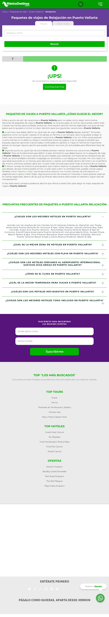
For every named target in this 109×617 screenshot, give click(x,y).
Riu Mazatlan (54, 437)
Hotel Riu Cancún (54, 446)
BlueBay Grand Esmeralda (54, 471)
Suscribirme (54, 352)
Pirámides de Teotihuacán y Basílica (54, 407)
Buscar (54, 44)
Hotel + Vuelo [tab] (63, 24)
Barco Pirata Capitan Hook (54, 417)
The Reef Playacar (54, 481)
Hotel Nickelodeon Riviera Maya (54, 442)
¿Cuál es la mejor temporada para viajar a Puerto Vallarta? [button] (57, 283)
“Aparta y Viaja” (25, 171)
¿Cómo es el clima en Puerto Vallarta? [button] (65, 274)
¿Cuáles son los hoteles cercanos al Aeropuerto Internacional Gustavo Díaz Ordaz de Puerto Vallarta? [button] (57, 264)
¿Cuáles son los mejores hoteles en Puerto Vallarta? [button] (59, 217)
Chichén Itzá (54, 412)
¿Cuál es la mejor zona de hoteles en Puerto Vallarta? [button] (59, 245)
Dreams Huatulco (54, 466)
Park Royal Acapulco (54, 476)
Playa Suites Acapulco (55, 486)
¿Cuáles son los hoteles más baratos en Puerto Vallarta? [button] (58, 292)
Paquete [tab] (43, 24)
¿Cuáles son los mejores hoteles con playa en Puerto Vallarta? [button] (56, 254)
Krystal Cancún (54, 451)
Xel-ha (54, 402)
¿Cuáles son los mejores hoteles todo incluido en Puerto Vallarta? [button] (55, 302)
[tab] (54, 217)
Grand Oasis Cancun (54, 432)
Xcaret (54, 398)
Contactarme (54, 87)
